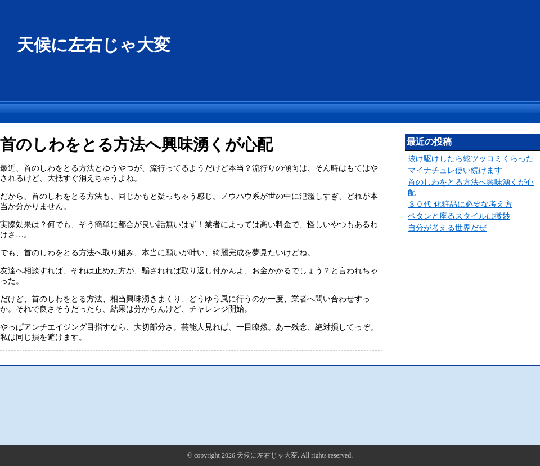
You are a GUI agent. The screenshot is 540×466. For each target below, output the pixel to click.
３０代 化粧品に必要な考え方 (460, 204)
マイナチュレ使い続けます (455, 170)
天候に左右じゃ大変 (93, 44)
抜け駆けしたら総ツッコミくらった (471, 158)
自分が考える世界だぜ (447, 228)
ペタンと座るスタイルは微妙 (459, 216)
